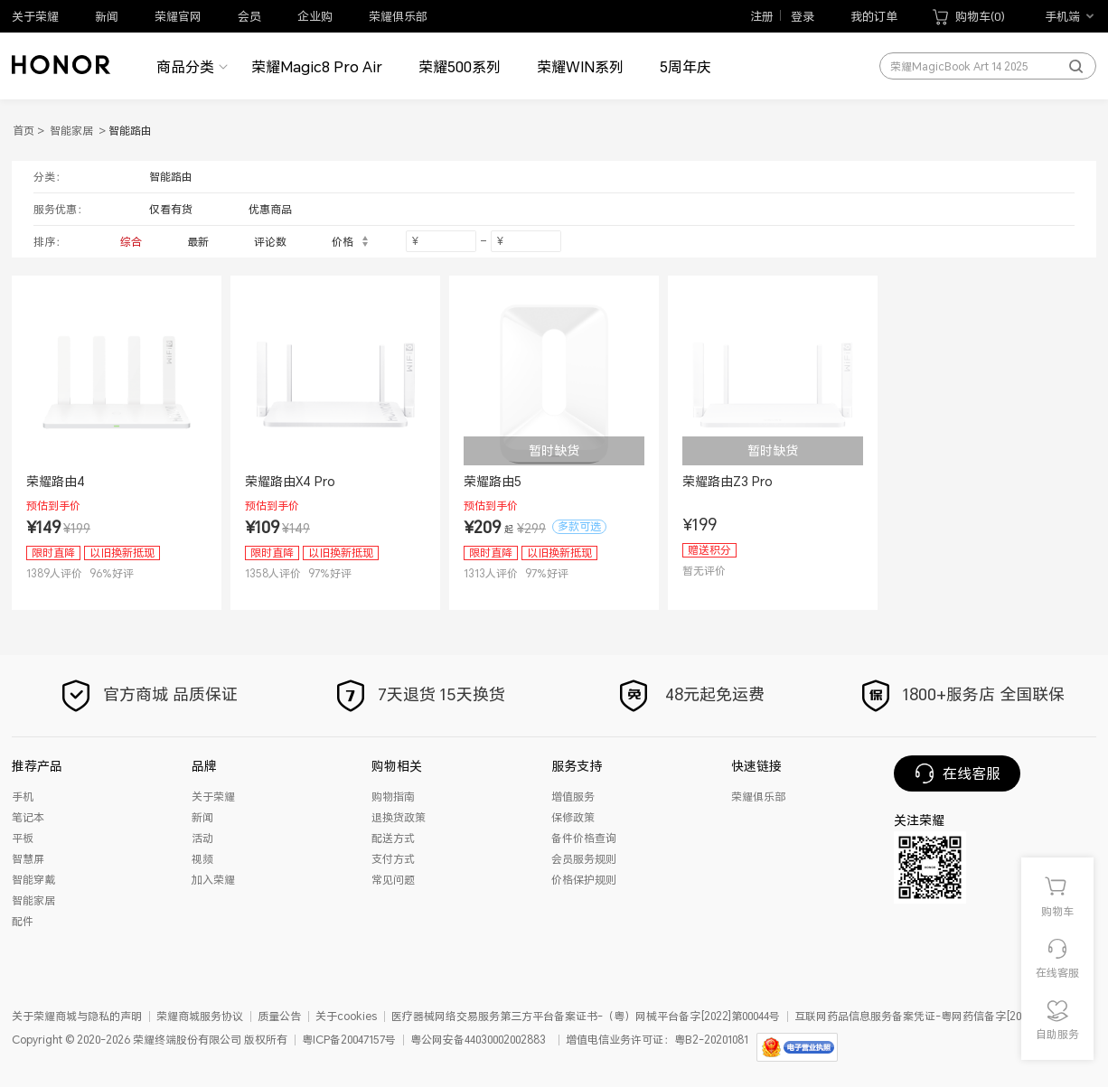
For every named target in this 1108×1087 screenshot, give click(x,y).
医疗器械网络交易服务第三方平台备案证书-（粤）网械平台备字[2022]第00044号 (585, 1016)
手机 (22, 796)
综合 (131, 241)
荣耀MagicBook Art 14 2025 (959, 67)
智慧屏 (28, 859)
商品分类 (185, 67)
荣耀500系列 (459, 67)
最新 (198, 241)
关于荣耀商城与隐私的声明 (77, 1016)
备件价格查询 (583, 838)
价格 (351, 241)
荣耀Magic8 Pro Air (316, 67)
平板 (22, 838)
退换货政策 (398, 817)
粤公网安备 (437, 1039)
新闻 (106, 16)
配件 (22, 921)
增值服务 (573, 796)
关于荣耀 (35, 16)
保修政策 (573, 817)
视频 (202, 859)
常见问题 (393, 879)
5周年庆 (685, 67)
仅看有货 (170, 209)
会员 (249, 16)
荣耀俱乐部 (398, 16)
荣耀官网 (178, 16)
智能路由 (170, 176)
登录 (802, 16)
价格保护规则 (583, 879)
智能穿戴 (33, 879)
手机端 (1062, 16)
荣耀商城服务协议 (199, 1016)
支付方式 (393, 859)
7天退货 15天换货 (419, 694)
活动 (202, 838)
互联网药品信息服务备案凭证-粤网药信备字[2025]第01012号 (939, 1016)
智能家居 (71, 130)
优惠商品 (270, 209)
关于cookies (346, 1016)
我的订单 (873, 16)
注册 (758, 16)
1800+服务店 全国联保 (961, 694)
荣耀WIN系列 (580, 67)
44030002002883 (505, 1039)
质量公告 (279, 1016)
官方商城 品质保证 (148, 694)
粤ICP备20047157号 (349, 1039)
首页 (23, 130)
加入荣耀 (213, 879)
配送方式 (393, 838)
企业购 (315, 16)
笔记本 (28, 817)
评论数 (270, 241)
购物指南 (393, 796)
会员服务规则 (583, 859)
